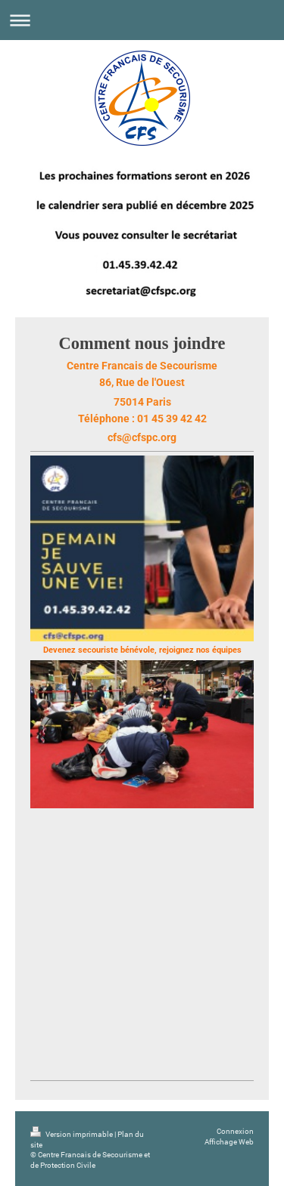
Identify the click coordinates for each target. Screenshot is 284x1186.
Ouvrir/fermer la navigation (142, 20)
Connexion (235, 1131)
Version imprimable (72, 1134)
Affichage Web (229, 1142)
